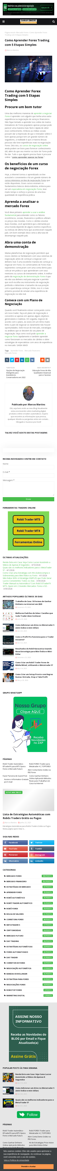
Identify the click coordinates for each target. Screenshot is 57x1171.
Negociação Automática (29, 968)
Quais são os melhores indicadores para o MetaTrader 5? (34, 1101)
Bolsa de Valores (29, 914)
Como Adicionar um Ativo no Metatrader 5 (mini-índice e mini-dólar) (34, 626)
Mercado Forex (22, 32)
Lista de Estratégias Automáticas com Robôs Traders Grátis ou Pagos (26, 816)
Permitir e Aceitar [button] (28, 1167)
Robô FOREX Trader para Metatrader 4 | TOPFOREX (40, 765)
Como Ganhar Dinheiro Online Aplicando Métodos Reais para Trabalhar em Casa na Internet (40, 780)
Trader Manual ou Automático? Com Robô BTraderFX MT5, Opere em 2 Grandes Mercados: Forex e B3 (27, 584)
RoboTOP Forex (29, 990)
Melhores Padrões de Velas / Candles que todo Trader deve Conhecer (34, 614)
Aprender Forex (17, 350)
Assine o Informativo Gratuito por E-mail (16, 780)
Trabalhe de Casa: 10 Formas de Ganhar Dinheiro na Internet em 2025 (33, 602)
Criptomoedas (29, 930)
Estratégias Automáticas (29, 946)
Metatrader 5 (29, 925)
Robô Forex (29, 908)
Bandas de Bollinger (29, 974)
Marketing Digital (29, 995)
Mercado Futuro (29, 935)
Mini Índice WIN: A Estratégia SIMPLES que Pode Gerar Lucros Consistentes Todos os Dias (27, 579)
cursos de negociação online (35, 145)
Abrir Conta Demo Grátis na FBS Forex (39, 771)
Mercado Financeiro (32, 350)
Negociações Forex (29, 984)
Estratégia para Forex (29, 979)
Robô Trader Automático (29, 903)
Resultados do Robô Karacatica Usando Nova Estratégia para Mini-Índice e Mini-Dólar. (33, 651)
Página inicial (10, 32)
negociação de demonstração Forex (29, 276)
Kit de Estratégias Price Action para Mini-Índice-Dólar (41, 1143)
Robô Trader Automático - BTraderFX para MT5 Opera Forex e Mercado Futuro (14, 766)
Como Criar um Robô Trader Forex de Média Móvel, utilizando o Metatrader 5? (34, 663)
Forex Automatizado (29, 952)
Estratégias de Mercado (29, 887)
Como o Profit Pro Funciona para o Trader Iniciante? (34, 638)
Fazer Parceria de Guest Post (15, 776)
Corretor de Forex (29, 963)
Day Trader (29, 957)
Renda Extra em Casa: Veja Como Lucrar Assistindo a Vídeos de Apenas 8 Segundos (26, 563)
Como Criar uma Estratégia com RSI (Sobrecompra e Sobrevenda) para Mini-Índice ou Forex (26, 574)
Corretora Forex (29, 919)
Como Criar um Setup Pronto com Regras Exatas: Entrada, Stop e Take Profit (34, 675)
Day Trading (29, 941)
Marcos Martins (13, 50)
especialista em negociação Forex (27, 189)
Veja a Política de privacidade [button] (16, 1160)
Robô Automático (29, 897)
